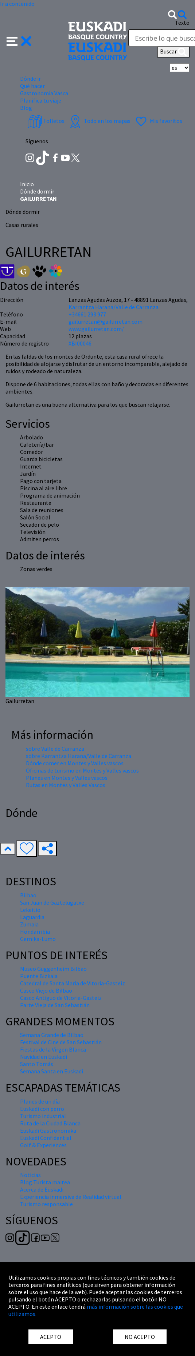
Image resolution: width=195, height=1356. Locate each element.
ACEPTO (50, 1336)
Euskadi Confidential (45, 1137)
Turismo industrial (43, 1116)
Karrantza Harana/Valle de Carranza (114, 307)
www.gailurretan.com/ (96, 328)
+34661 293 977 (87, 314)
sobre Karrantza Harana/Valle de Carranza (78, 755)
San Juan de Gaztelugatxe (52, 902)
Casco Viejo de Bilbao (46, 990)
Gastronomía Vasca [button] (44, 93)
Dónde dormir (37, 191)
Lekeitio (30, 909)
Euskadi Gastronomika (48, 1130)
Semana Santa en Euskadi (51, 1071)
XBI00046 (80, 343)
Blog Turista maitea (45, 1182)
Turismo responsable (46, 1204)
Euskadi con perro (42, 1108)
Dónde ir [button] (30, 78)
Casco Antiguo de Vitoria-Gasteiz (61, 997)
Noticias (30, 1174)
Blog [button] (26, 107)
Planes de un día (40, 1101)
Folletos (46, 120)
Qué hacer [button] (32, 85)
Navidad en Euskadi (43, 1056)
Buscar (173, 52)
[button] (19, 40)
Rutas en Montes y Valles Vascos (65, 785)
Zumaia (29, 924)
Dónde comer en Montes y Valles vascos (75, 763)
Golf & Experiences (43, 1145)
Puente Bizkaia (39, 976)
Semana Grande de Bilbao (51, 1034)
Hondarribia (35, 931)
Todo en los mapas (99, 120)
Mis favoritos (158, 120)
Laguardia (32, 917)
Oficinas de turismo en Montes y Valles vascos (82, 770)
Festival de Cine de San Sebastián (61, 1042)
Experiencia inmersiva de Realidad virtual (70, 1196)
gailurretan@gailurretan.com (106, 321)
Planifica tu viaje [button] (40, 100)
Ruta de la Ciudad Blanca (50, 1123)
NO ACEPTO (140, 1336)
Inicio (27, 184)
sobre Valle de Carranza (55, 748)
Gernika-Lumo (38, 938)
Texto (182, 22)
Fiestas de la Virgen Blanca (53, 1049)
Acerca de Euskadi (41, 1189)
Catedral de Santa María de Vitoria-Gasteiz (72, 983)
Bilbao (28, 895)
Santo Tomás (36, 1064)
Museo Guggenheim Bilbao (53, 968)
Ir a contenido (17, 3)
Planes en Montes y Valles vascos (67, 777)
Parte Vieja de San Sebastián (55, 1005)
